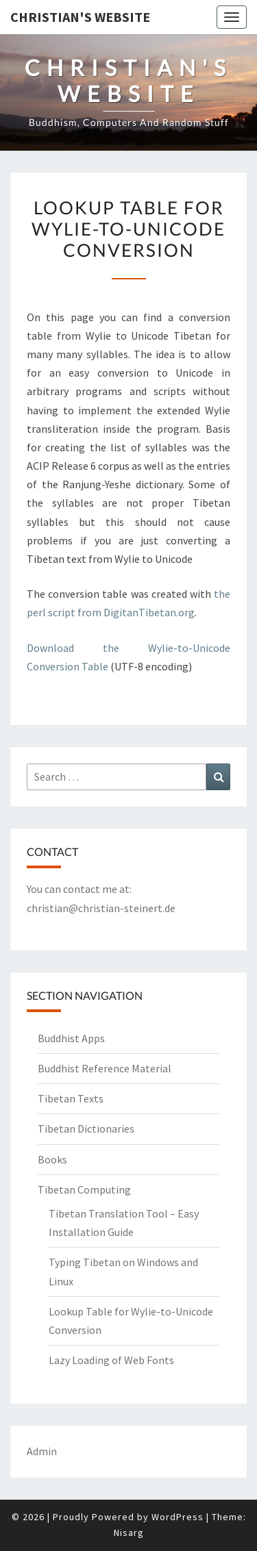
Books (52, 1159)
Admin (42, 1451)
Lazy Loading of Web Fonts (111, 1360)
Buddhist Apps (71, 1038)
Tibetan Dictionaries (86, 1128)
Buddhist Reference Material (104, 1068)
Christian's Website (80, 16)
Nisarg (129, 1532)
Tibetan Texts (70, 1098)
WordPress (177, 1517)
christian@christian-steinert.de (101, 908)
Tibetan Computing (84, 1189)
